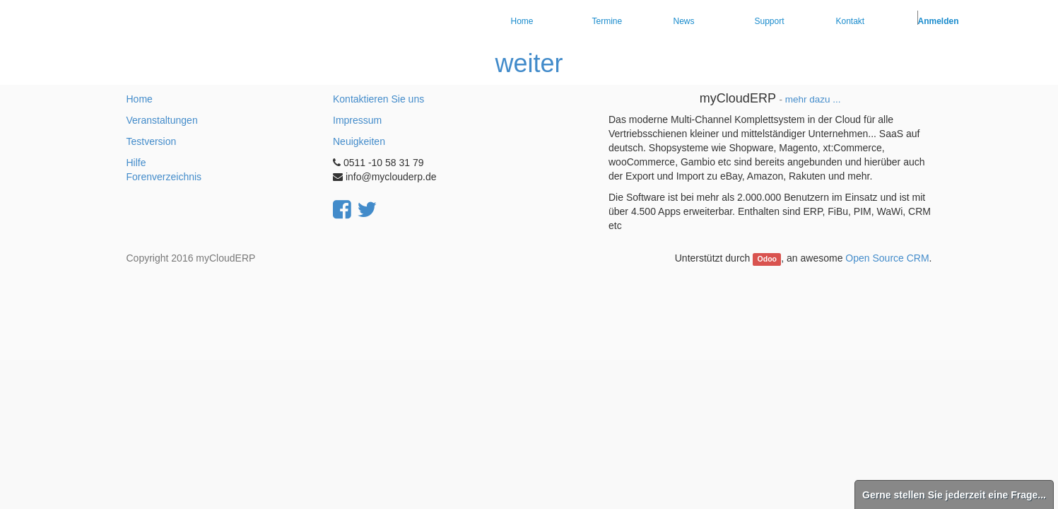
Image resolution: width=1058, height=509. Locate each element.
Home (140, 99)
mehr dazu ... (813, 99)
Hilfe (136, 162)
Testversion (152, 141)
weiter (529, 63)
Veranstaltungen (162, 120)
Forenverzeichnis (164, 176)
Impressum (357, 120)
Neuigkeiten (359, 141)
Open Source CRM (887, 258)
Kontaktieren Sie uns (378, 99)
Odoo (767, 259)
